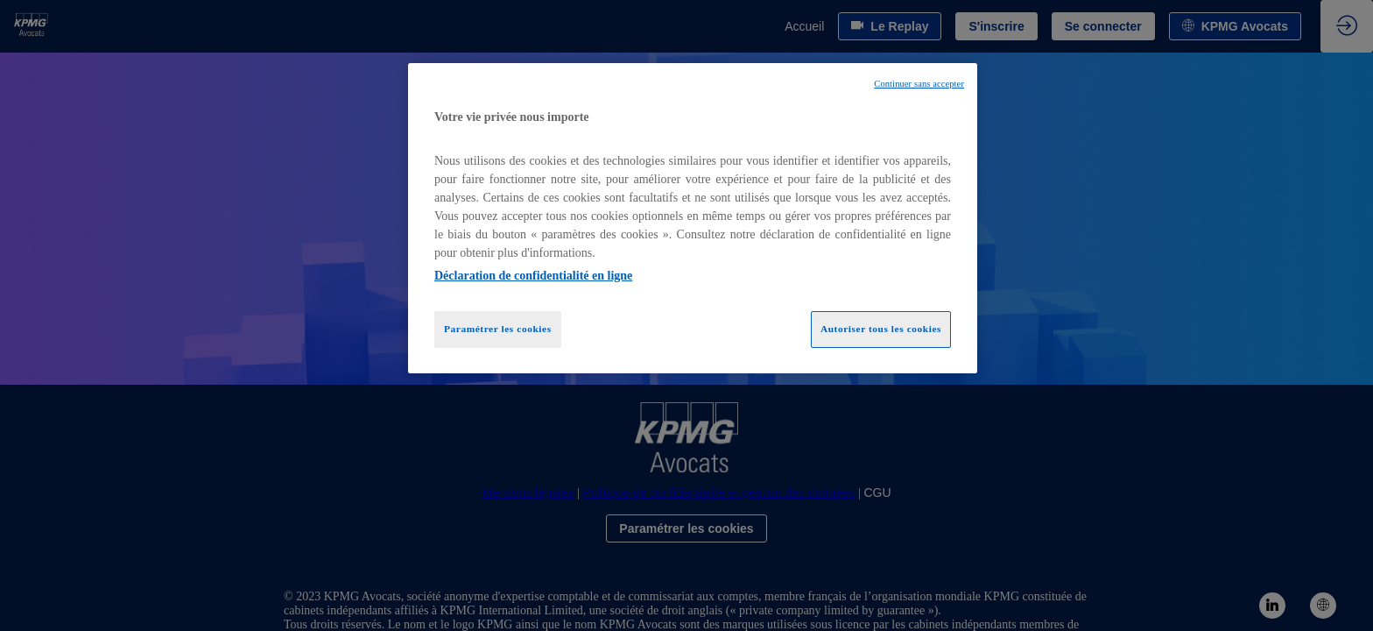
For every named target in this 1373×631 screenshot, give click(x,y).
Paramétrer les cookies (498, 328)
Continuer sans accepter (919, 84)
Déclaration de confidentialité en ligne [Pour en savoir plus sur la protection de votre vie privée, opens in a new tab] (533, 275)
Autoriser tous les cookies (880, 328)
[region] (692, 218)
